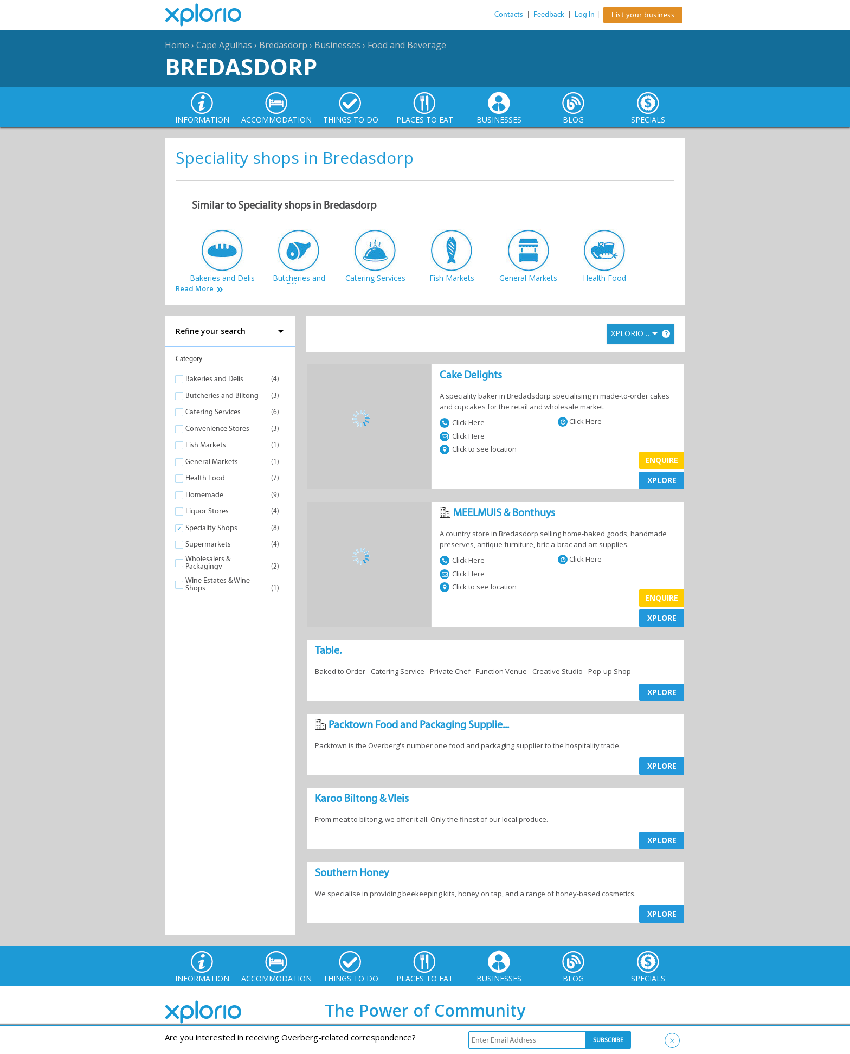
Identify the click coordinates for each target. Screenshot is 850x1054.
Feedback (548, 14)
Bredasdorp (283, 45)
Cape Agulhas (224, 45)
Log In (585, 14)
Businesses (337, 45)
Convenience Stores (217, 428)
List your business (642, 15)
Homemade (204, 494)
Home (177, 45)
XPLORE (662, 480)
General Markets (211, 461)
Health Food (205, 478)
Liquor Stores (207, 511)
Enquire (661, 460)
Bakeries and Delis (214, 378)
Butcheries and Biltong (222, 395)
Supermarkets (208, 544)
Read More (195, 288)
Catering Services (213, 411)
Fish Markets (205, 444)
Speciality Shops (211, 527)
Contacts (508, 14)
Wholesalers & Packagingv (207, 562)
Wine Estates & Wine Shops (217, 584)
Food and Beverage (407, 45)
